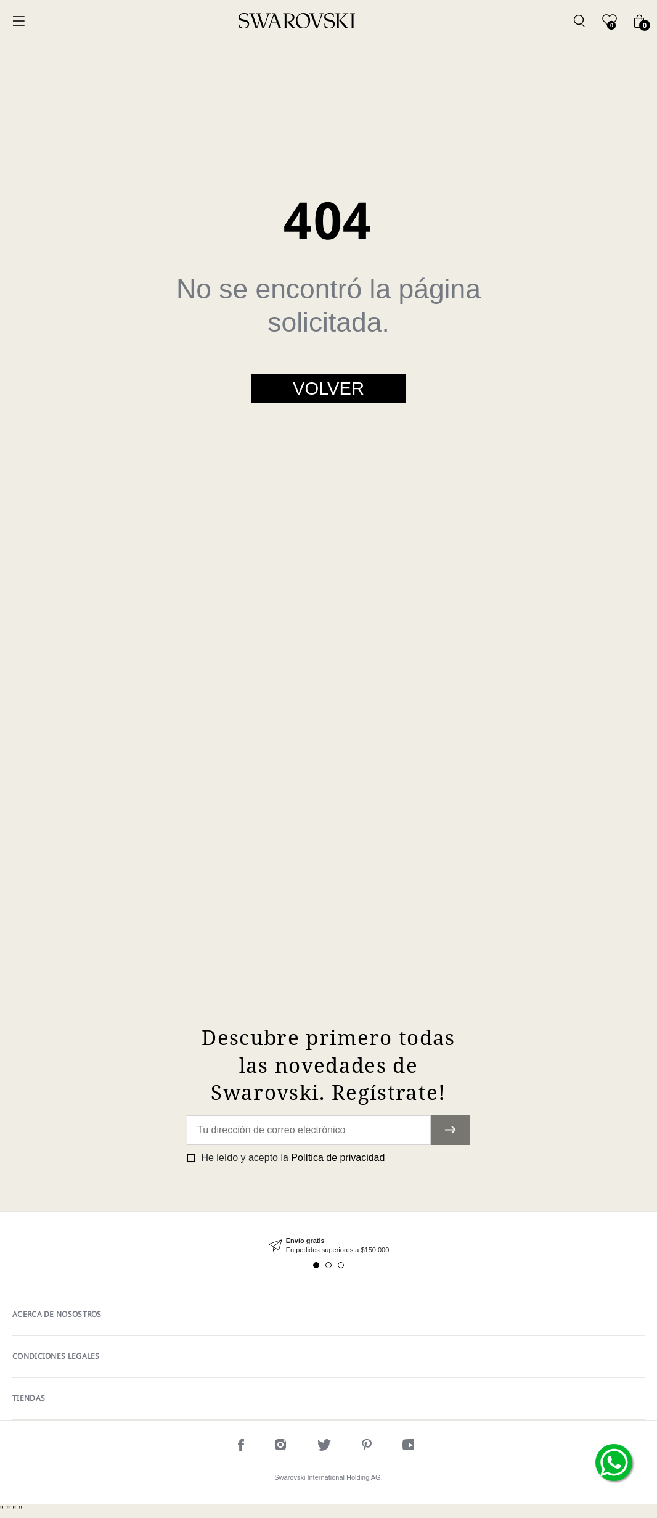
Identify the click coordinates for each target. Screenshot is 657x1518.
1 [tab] (316, 1265)
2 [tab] (328, 1265)
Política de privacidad (338, 1157)
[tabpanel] (328, 1245)
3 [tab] (341, 1265)
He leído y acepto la (291, 1157)
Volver (328, 388)
